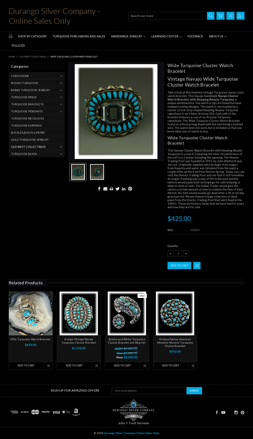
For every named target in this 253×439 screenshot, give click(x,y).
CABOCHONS (20, 76)
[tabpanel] (30, 330)
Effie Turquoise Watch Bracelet (31, 339)
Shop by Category (32, 36)
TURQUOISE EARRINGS (26, 125)
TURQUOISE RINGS (24, 97)
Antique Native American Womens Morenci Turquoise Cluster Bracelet (175, 342)
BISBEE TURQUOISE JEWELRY (30, 90)
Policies (18, 45)
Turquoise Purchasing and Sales (79, 36)
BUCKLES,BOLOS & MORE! (28, 132)
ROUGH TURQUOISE (24, 83)
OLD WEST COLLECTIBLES (28, 146)
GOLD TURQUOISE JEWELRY (30, 139)
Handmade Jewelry (128, 36)
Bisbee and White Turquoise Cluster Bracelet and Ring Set (127, 340)
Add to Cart (26, 365)
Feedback (195, 36)
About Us (218, 36)
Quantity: (172, 246)
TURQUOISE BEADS (24, 153)
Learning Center (166, 36)
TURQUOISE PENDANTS (27, 111)
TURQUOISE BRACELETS (27, 104)
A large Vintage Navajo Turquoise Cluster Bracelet (78, 340)
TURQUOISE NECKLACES (27, 118)
